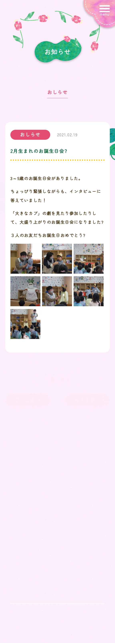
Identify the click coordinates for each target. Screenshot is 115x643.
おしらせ (57, 92)
